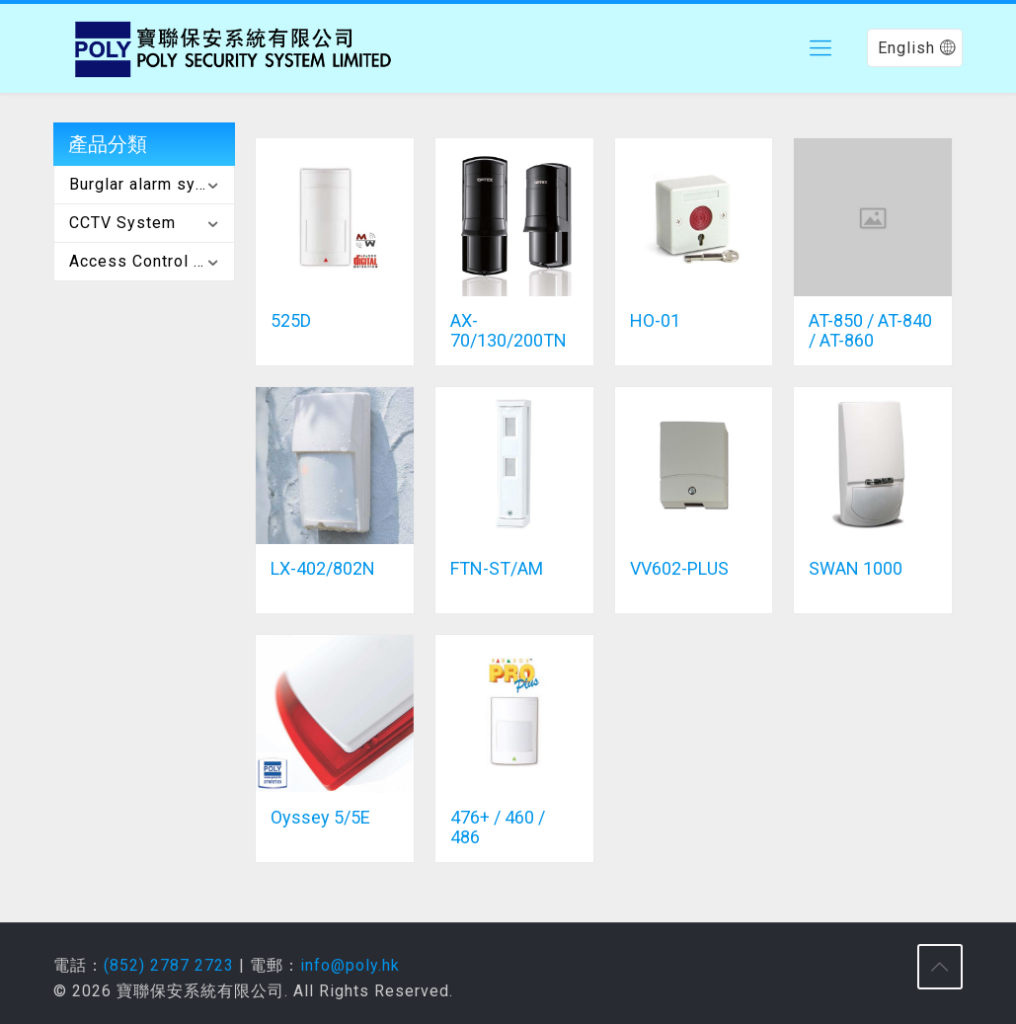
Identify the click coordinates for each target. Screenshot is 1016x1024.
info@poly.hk (350, 965)
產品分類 (107, 144)
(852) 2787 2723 (169, 965)
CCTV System (122, 222)
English (917, 48)
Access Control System (151, 261)
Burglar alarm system (151, 184)
